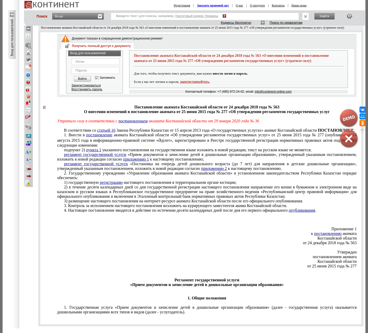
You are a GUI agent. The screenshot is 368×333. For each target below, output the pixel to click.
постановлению (327, 233)
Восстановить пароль (87, 89)
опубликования (302, 210)
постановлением (132, 121)
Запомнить (107, 78)
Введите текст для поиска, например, (167, 16)
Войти (82, 79)
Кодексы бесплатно (236, 23)
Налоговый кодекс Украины (196, 16)
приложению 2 (214, 168)
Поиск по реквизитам (286, 23)
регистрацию (111, 182)
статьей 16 (106, 130)
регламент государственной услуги (95, 154)
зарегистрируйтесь (194, 82)
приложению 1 (136, 159)
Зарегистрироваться (86, 85)
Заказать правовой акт (213, 5)
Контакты (278, 5)
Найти (324, 16)
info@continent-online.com (273, 91)
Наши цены (299, 5)
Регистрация (182, 5)
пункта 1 (93, 150)
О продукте (257, 5)
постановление (99, 135)
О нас (239, 5)
